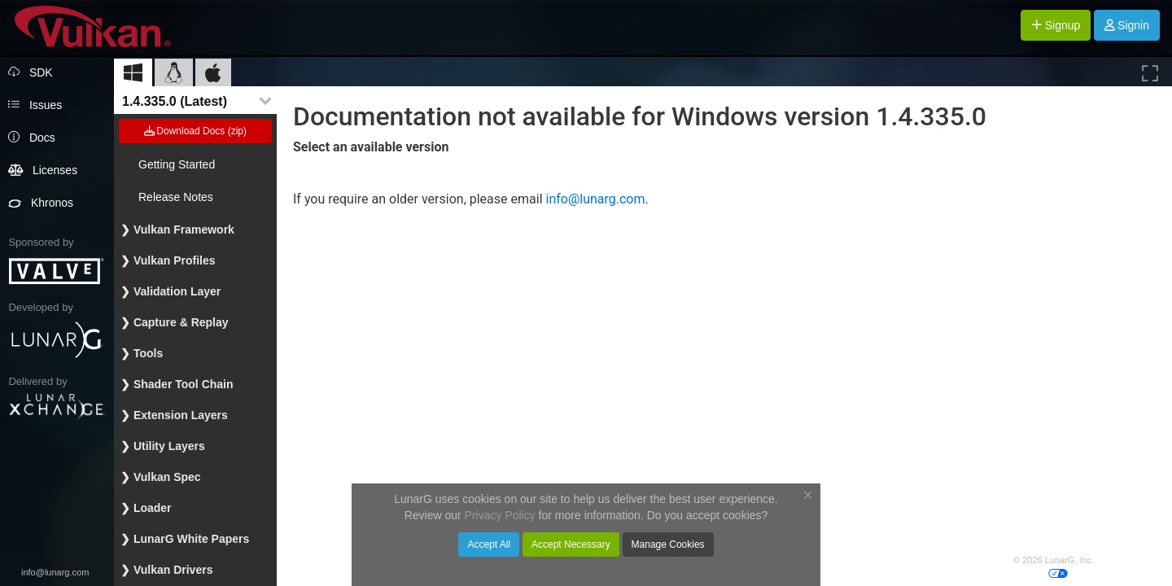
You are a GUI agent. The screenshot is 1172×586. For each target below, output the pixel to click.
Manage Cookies (668, 544)
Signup (1055, 25)
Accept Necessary (570, 544)
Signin (1126, 25)
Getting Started (176, 164)
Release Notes (175, 196)
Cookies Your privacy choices (1082, 572)
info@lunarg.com (55, 572)
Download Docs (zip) (195, 131)
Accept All (488, 544)
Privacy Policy (1124, 560)
